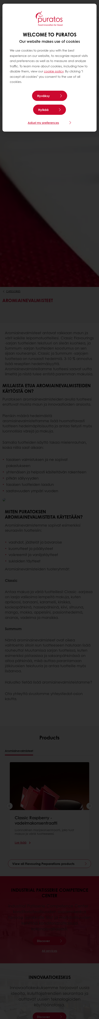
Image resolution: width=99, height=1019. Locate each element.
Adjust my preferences (43, 123)
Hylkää (43, 109)
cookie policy (53, 71)
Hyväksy (43, 96)
